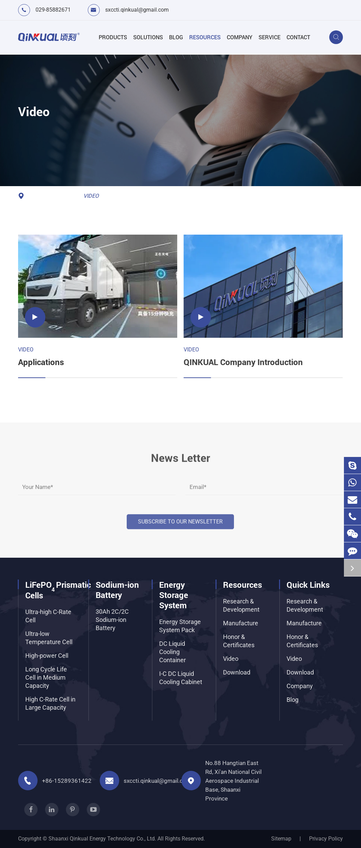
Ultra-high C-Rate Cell (48, 616)
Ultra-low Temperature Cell (48, 637)
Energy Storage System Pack (180, 626)
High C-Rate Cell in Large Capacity (50, 703)
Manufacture (240, 623)
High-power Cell (46, 655)
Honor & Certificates (238, 641)
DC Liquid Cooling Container (172, 652)
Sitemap (281, 838)
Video (91, 196)
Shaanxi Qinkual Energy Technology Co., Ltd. (102, 838)
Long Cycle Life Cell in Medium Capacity (46, 677)
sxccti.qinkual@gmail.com (137, 9)
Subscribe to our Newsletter (180, 517)
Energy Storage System (173, 595)
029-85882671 (53, 9)
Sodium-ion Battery (117, 590)
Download (236, 672)
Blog (176, 37)
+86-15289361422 (67, 780)
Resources (205, 37)
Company (239, 37)
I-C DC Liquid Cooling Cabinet (180, 677)
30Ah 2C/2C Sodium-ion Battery (112, 619)
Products (113, 37)
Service (269, 37)
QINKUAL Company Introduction (241, 362)
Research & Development (241, 605)
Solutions (148, 37)
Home (36, 196)
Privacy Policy (326, 838)
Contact (298, 37)
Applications (40, 362)
